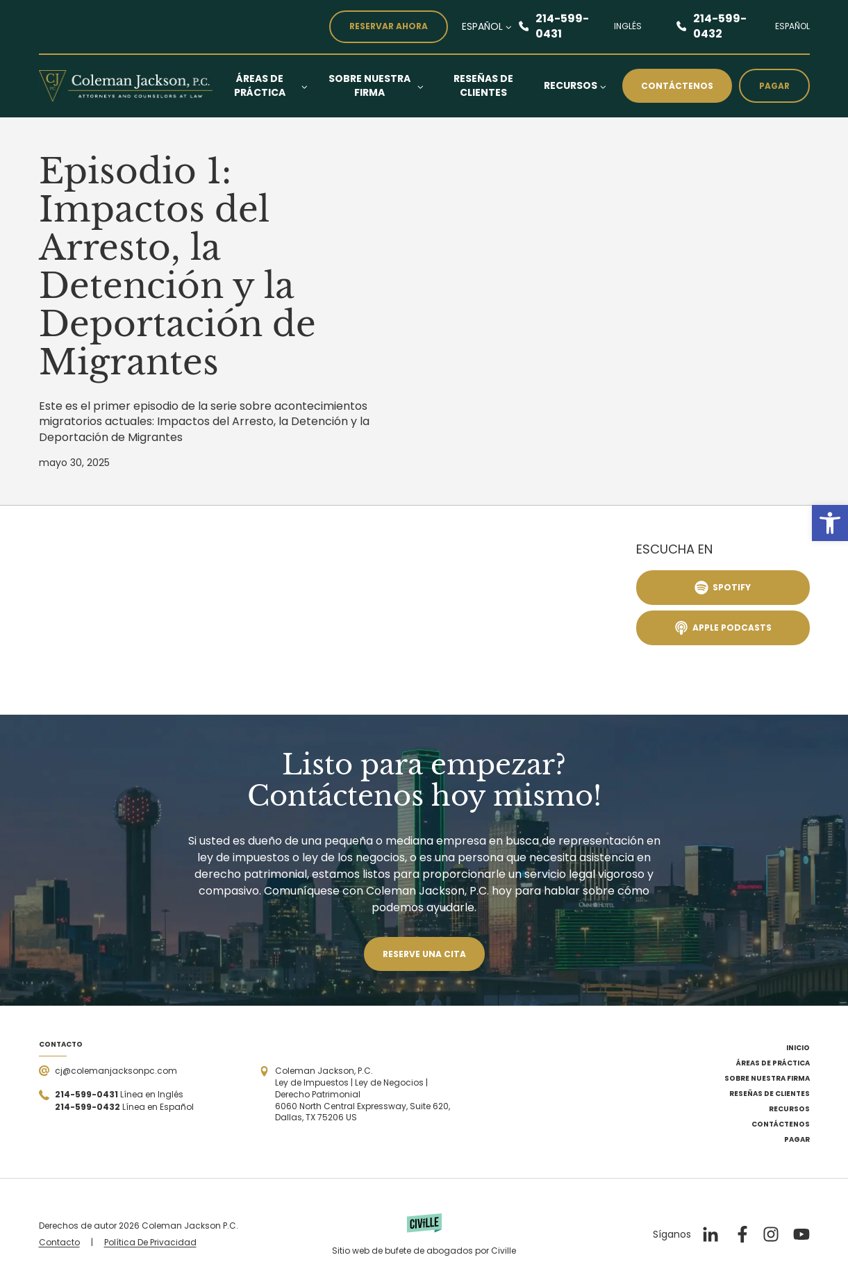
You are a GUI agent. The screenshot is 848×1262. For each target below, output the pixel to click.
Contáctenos (677, 86)
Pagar (774, 86)
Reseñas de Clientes (483, 85)
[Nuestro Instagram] (771, 1234)
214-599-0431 (562, 26)
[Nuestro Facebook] (740, 1234)
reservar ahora (388, 26)
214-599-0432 (720, 26)
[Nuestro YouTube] (801, 1234)
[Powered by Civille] (424, 1234)
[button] (830, 523)
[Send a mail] (108, 1070)
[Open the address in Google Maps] (357, 1094)
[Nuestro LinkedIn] (709, 1234)
